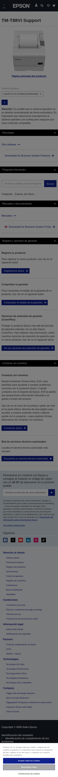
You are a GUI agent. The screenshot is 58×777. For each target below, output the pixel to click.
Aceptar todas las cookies (29, 761)
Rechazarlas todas (29, 767)
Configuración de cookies (29, 773)
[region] (29, 760)
